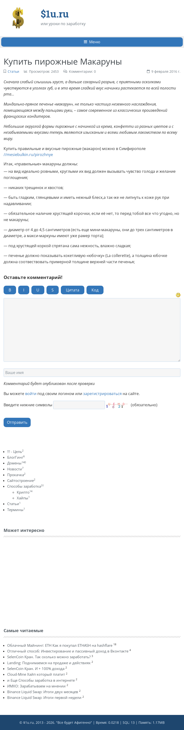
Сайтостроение (21, 480)
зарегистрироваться (102, 393)
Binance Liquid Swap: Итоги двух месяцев (42, 691)
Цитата (72, 290)
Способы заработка (25, 486)
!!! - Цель (15, 451)
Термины (16, 509)
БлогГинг (16, 457)
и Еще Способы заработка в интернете (41, 680)
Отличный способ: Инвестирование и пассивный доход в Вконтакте (67, 651)
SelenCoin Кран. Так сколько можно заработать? (49, 656)
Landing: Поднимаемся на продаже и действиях (49, 662)
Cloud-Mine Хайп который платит (36, 674)
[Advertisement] (39, 581)
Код (95, 290)
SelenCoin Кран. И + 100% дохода (35, 668)
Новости (15, 469)
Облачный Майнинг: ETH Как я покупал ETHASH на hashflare (59, 645)
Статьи (13, 71)
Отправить (17, 422)
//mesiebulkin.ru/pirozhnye (28, 154)
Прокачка (16, 474)
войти (30, 393)
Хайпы (23, 498)
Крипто (24, 492)
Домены (16, 463)
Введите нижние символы (28, 404)
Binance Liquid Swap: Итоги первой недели (44, 697)
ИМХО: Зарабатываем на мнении (36, 686)
